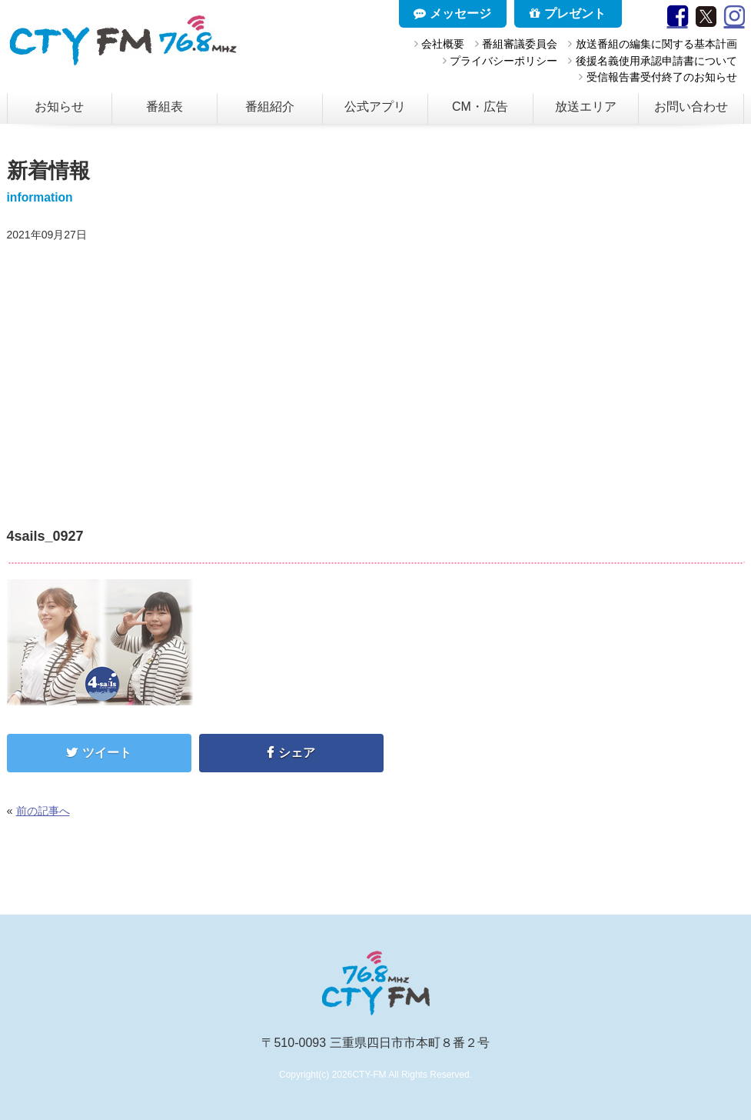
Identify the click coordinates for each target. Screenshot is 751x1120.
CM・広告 (480, 106)
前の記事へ (43, 811)
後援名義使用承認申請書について (656, 61)
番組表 (164, 106)
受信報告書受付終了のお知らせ (662, 77)
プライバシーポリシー (503, 61)
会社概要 (442, 44)
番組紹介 (269, 106)
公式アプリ (375, 106)
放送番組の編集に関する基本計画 (656, 44)
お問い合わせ (691, 106)
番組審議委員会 (519, 44)
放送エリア (585, 106)
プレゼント (567, 13)
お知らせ (59, 106)
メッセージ (452, 13)
